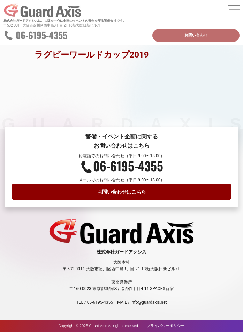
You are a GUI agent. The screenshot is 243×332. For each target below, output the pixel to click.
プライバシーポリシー (165, 326)
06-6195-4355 (41, 35)
